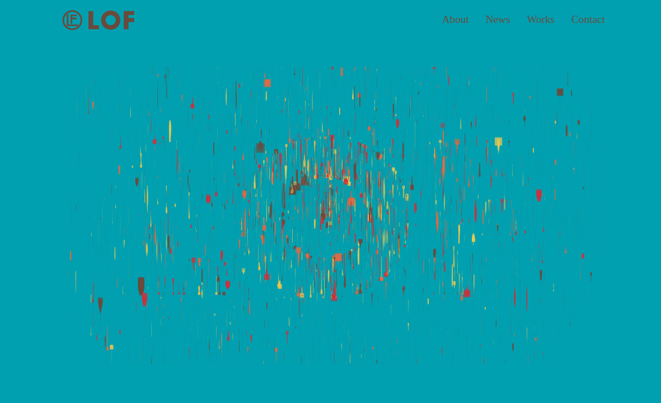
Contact (588, 19)
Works (541, 19)
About (455, 19)
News (497, 19)
